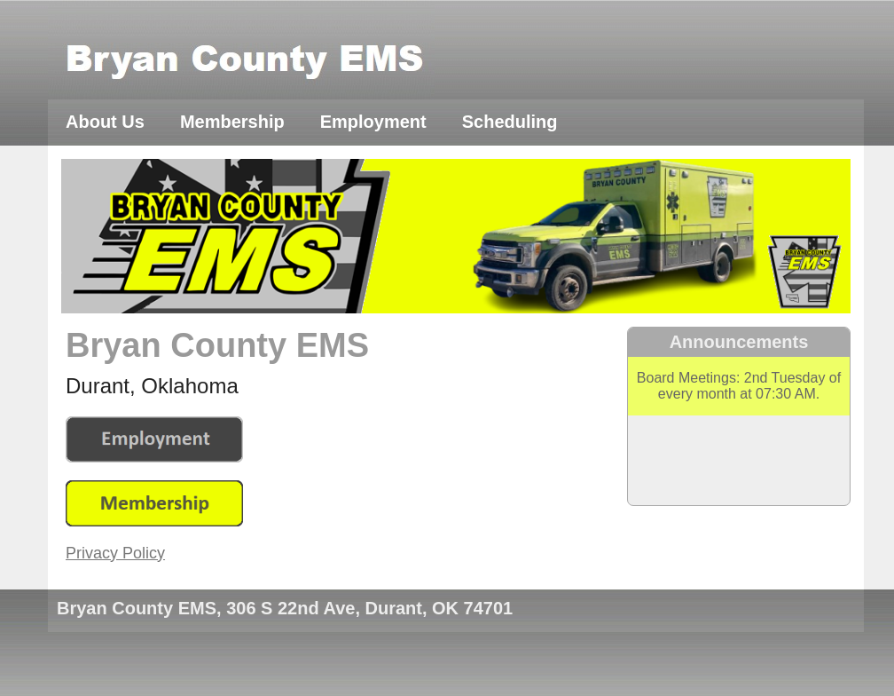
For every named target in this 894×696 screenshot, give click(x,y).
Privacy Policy (115, 553)
